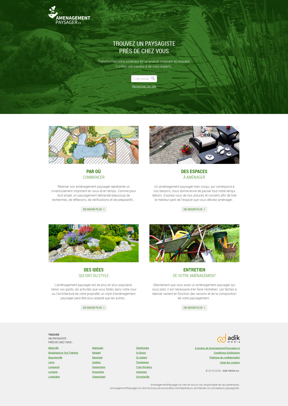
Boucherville (55, 357)
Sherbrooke (142, 348)
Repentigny (98, 367)
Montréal (97, 357)
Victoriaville (142, 376)
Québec (96, 362)
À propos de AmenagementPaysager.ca (217, 348)
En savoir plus (92, 209)
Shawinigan (98, 376)
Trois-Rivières (144, 367)
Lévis (51, 362)
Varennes (141, 372)
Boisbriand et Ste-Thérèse (63, 352)
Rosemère (98, 372)
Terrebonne (142, 362)
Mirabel (96, 352)
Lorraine (53, 372)
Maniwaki (97, 348)
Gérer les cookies (230, 362)
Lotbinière (54, 376)
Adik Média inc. (231, 370)
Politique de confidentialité (224, 357)
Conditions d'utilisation (227, 352)
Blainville (53, 348)
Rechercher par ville (144, 86)
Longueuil (53, 367)
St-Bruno (141, 352)
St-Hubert (141, 357)
